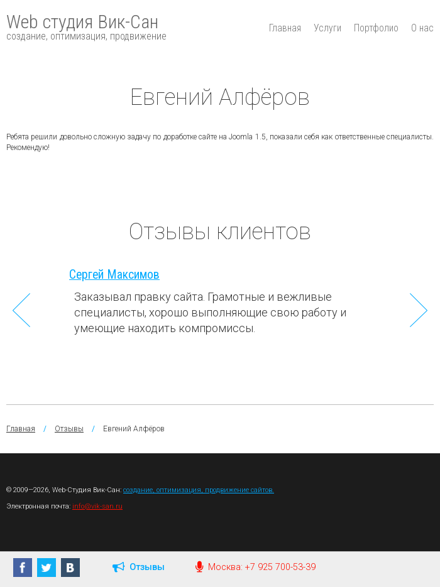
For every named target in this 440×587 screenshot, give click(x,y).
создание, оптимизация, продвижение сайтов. (198, 490)
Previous (21, 310)
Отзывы (69, 428)
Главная (285, 28)
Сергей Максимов (114, 274)
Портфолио (376, 28)
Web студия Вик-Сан (86, 26)
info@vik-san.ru (97, 506)
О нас (422, 28)
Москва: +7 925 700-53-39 (255, 567)
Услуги (327, 28)
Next (418, 310)
